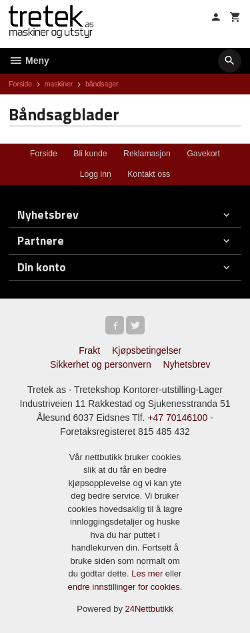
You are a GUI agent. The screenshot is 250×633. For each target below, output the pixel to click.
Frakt (89, 350)
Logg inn (95, 174)
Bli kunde (90, 153)
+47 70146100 (177, 417)
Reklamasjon (147, 153)
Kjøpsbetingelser (146, 350)
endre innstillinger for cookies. (125, 587)
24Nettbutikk (149, 609)
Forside (20, 84)
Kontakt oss (148, 174)
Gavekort (203, 153)
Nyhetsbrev (187, 364)
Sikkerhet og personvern (100, 364)
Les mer (148, 573)
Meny (29, 60)
